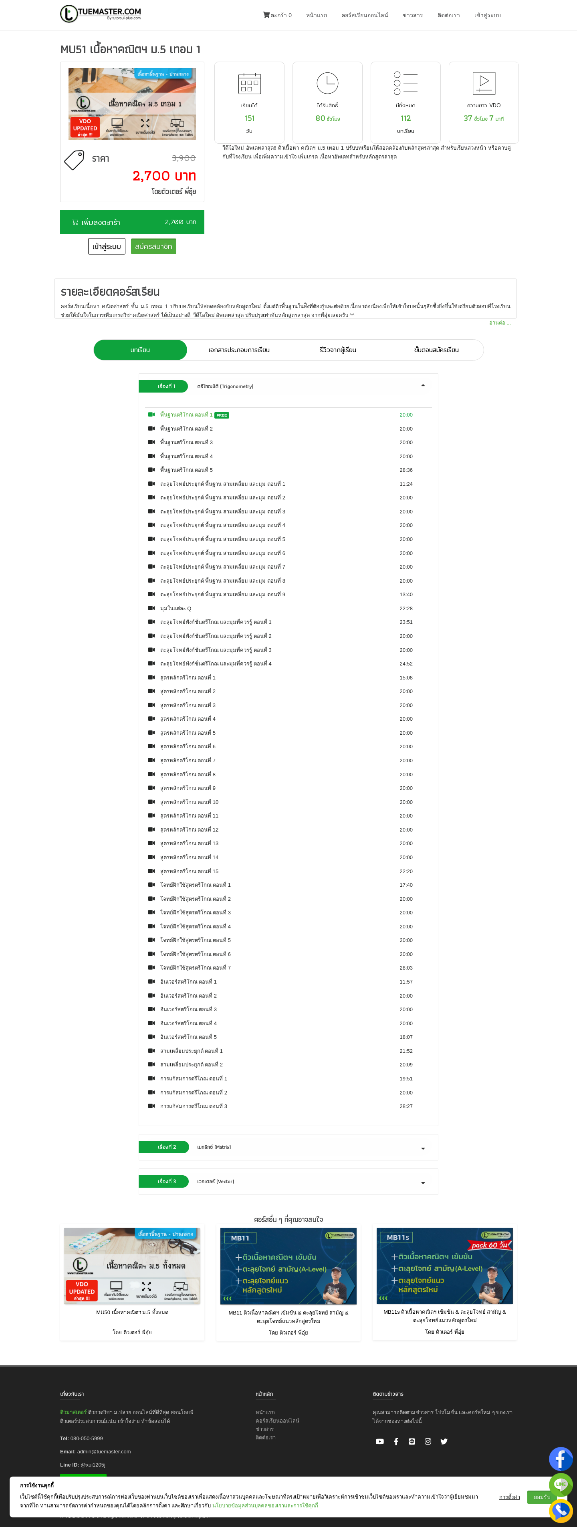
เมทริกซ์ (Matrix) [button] (286, 1147)
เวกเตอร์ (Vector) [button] (286, 1181)
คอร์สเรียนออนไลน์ (364, 15)
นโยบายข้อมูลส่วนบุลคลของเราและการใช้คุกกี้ (265, 1506)
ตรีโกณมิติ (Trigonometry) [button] (286, 386)
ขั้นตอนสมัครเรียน (436, 350)
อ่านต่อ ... (500, 323)
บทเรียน (140, 350)
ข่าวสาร (413, 15)
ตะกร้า (277, 15)
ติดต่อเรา (449, 15)
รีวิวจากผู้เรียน (338, 350)
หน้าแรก (316, 15)
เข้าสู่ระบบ (487, 15)
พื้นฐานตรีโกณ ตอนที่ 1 (186, 415)
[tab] (288, 386)
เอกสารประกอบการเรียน (239, 350)
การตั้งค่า (509, 1497)
